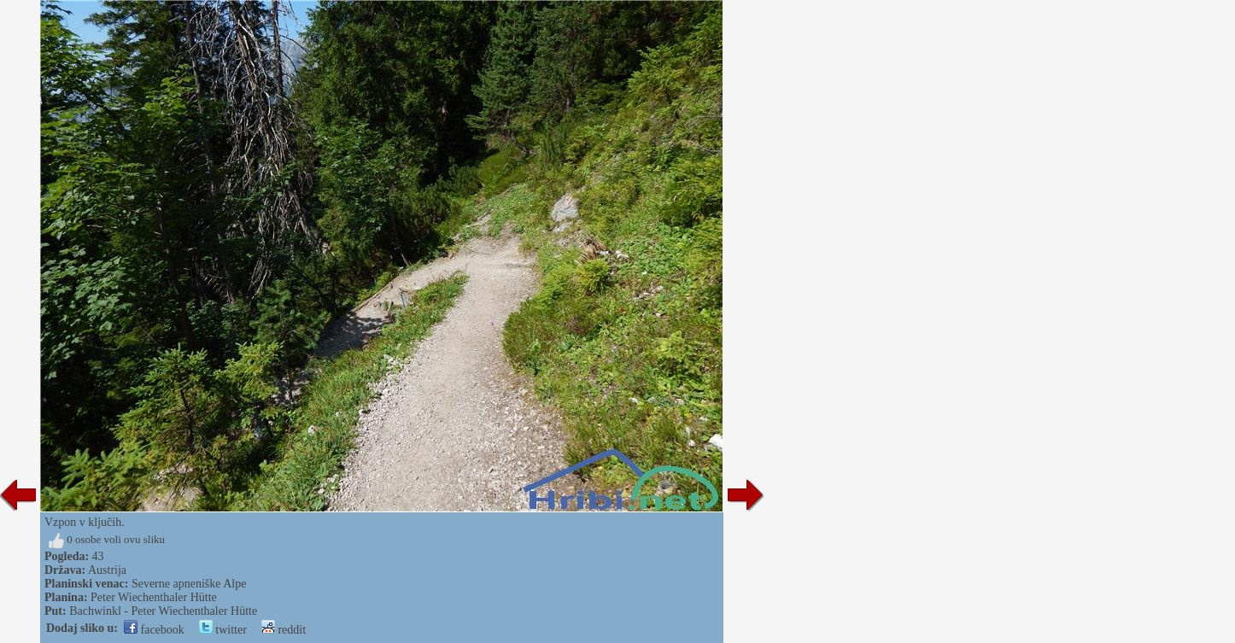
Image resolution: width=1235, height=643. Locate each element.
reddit (283, 629)
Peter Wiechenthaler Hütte (154, 597)
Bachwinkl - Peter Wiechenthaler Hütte (163, 611)
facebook (154, 629)
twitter (223, 629)
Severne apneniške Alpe (189, 583)
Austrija (107, 570)
